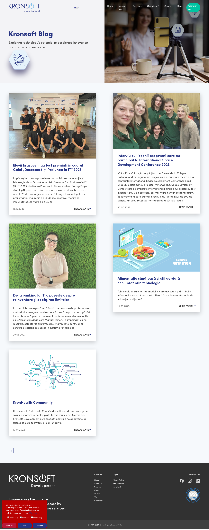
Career (97, 498)
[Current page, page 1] (11, 451)
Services (97, 487)
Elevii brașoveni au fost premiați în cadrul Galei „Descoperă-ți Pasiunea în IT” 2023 (48, 167)
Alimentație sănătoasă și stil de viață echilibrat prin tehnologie (149, 280)
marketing (36, 517)
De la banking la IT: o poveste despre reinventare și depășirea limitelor (44, 297)
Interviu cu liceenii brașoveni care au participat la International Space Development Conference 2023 (149, 160)
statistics (24, 517)
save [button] (24, 525)
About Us (98, 484)
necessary (12, 517)
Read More (81, 209)
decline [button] (40, 525)
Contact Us (98, 501)
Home (96, 481)
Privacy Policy (118, 481)
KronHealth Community (33, 402)
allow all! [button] (9, 525)
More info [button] (33, 513)
